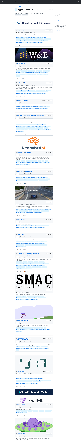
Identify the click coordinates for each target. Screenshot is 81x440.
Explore (16, 5)
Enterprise (30, 1)
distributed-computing (24, 243)
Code (17, 32)
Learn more (57, 30)
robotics (26, 209)
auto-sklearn (25, 100)
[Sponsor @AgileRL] (43, 371)
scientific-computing (19, 179)
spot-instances (48, 90)
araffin (18, 320)
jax (37, 74)
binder (29, 177)
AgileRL (19, 371)
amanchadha (20, 115)
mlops (41, 42)
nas (16, 40)
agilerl (36, 383)
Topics (20, 5)
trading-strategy (46, 348)
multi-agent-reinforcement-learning (21, 383)
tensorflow (44, 37)
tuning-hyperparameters (38, 212)
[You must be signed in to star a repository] (51, 9)
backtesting (36, 348)
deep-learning (33, 37)
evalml (23, 404)
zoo (28, 329)
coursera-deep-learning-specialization (34, 115)
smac (27, 108)
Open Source (24, 1)
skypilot (26, 83)
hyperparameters (37, 327)
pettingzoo (30, 383)
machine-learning (27, 37)
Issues (21, 32)
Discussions (32, 32)
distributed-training (45, 91)
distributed (31, 39)
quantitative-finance (44, 346)
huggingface (40, 227)
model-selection (41, 410)
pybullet (17, 212)
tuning (33, 243)
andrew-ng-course (32, 129)
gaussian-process (26, 299)
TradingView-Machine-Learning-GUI (24, 339)
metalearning (45, 108)
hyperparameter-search (25, 74)
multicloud (18, 93)
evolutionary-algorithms (20, 381)
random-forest (18, 296)
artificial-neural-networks (40, 263)
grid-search (47, 263)
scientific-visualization (44, 177)
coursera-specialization (19, 131)
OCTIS (24, 433)
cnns (24, 129)
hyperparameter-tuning (30, 40)
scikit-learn (18, 106)
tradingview (41, 348)
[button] (18, 15)
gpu (28, 90)
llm (43, 227)
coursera (29, 124)
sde (31, 210)
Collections (28, 5)
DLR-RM (19, 202)
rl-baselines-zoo (25, 320)
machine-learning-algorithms (20, 39)
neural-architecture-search (27, 42)
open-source (18, 241)
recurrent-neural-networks (35, 124)
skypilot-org (20, 83)
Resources (17, 1)
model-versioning (33, 74)
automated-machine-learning (42, 40)
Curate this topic (58, 20)
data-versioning (18, 74)
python (17, 37)
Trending (23, 5)
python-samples (18, 268)
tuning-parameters (19, 265)
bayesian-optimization (22, 40)
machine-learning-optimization (27, 268)
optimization (33, 177)
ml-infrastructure (23, 93)
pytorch (27, 39)
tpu (27, 93)
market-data (38, 346)
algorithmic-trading (19, 348)
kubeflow (19, 219)
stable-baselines (22, 212)
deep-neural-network (36, 42)
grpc (30, 243)
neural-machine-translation (46, 126)
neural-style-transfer (48, 129)
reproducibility (37, 72)
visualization (18, 177)
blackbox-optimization (19, 246)
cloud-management (42, 90)
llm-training (43, 93)
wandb (18, 63)
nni (23, 30)
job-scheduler (33, 90)
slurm (37, 90)
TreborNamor (20, 338)
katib (24, 219)
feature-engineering (48, 39)
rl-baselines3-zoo (26, 202)
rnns (27, 129)
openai (50, 209)
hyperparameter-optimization (38, 39)
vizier (22, 234)
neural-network (39, 37)
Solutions (12, 1)
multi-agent (36, 380)
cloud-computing (19, 91)
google (18, 234)
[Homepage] (2, 2)
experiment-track (44, 74)
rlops (33, 383)
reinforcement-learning (31, 70)
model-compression (19, 42)
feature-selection (35, 410)
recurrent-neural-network (39, 129)
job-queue (24, 91)
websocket (23, 346)
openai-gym (31, 327)
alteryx (18, 404)
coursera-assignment (19, 129)
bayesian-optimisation (19, 299)
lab (33, 209)
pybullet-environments (29, 212)
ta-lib (24, 348)
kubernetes (18, 225)
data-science (22, 37)
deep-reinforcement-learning (39, 209)
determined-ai (20, 152)
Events (32, 5)
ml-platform (18, 75)
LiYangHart (19, 253)
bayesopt (35, 179)
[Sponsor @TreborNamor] (43, 338)
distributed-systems (24, 241)
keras (48, 70)
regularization (29, 126)
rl (29, 210)
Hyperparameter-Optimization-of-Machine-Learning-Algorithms (28, 254)
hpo (33, 381)
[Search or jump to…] (60, 2)
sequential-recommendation (43, 180)
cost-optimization (37, 91)
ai (36, 70)
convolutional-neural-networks (36, 126)
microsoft (19, 30)
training (21, 378)
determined (28, 152)
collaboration (18, 72)
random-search (41, 265)
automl (36, 40)
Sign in (71, 1)
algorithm (39, 241)
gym (17, 210)
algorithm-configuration (34, 299)
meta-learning (31, 108)
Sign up (75, 1)
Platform (7, 1)
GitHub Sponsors (38, 5)
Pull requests (26, 32)
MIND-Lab (19, 433)
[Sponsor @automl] (43, 100)
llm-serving (39, 93)
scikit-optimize (20, 171)
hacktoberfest (48, 179)
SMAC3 (23, 290)
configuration (24, 296)
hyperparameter (27, 180)
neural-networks (43, 124)
